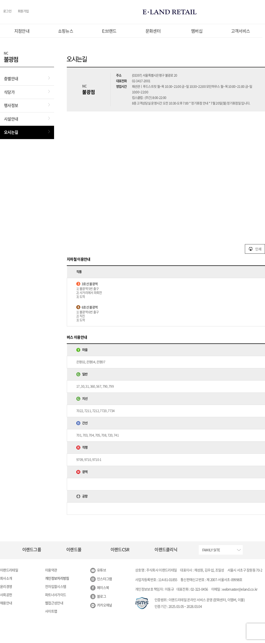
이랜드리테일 (9, 569)
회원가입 (23, 11)
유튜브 (101, 569)
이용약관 (51, 569)
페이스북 (103, 587)
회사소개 (6, 578)
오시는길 (11, 132)
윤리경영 (6, 586)
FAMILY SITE (211, 549)
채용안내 (6, 602)
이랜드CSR (120, 549)
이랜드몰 (73, 549)
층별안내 (11, 78)
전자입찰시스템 (55, 586)
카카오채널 (104, 604)
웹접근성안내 (54, 602)
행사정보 (11, 105)
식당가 (9, 92)
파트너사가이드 (55, 594)
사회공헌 (6, 594)
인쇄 (255, 248)
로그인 (7, 11)
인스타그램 (104, 578)
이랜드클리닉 (165, 549)
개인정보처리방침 (57, 578)
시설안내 (11, 119)
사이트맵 (51, 611)
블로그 (101, 596)
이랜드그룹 (31, 549)
